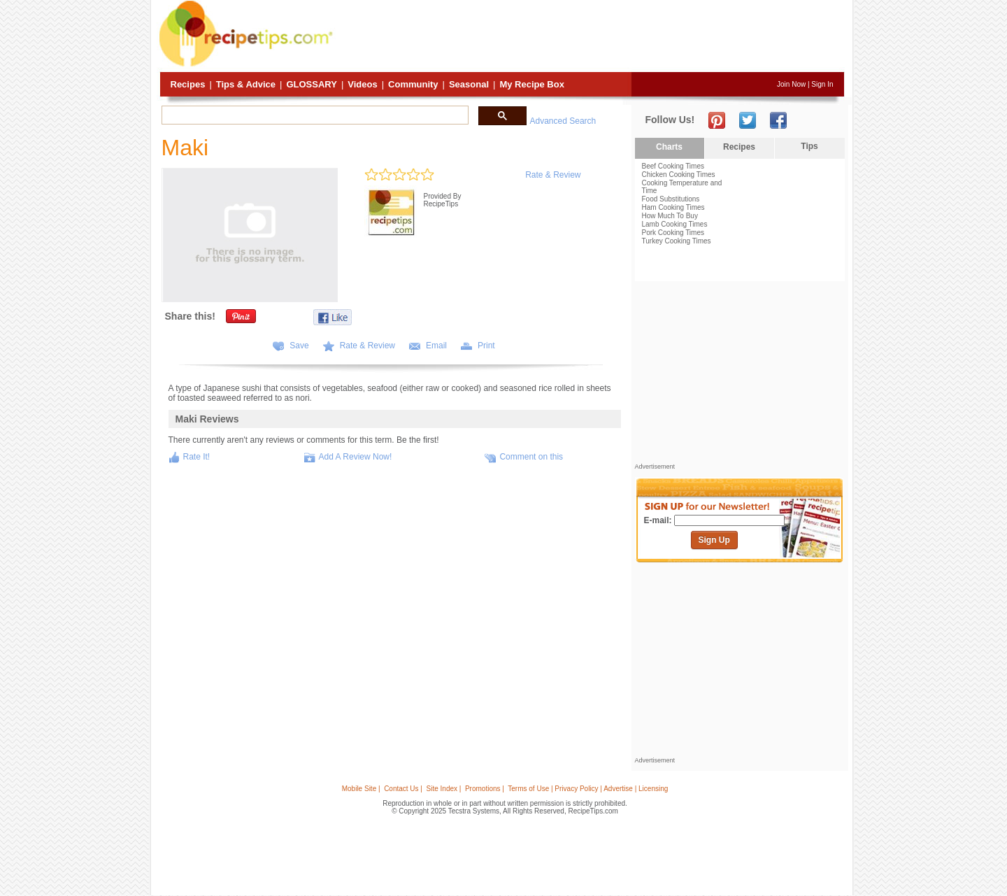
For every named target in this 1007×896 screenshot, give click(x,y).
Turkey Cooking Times (676, 241)
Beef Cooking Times (673, 166)
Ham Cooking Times (673, 207)
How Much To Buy (670, 216)
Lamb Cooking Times (675, 224)
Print (486, 345)
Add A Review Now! (355, 457)
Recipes (188, 84)
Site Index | (444, 788)
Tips (809, 146)
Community (413, 84)
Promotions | (484, 788)
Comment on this (531, 457)
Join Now (791, 84)
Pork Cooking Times (673, 232)
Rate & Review (552, 175)
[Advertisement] (590, 37)
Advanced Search (563, 121)
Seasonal (469, 84)
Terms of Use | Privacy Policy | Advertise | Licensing (588, 788)
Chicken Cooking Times (678, 174)
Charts (669, 147)
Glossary (311, 84)
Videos (362, 84)
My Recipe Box (531, 84)
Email (436, 345)
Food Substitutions (671, 199)
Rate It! (196, 457)
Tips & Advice (246, 84)
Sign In (822, 84)
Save (299, 345)
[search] (314, 115)
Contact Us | (403, 788)
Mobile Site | (361, 788)
